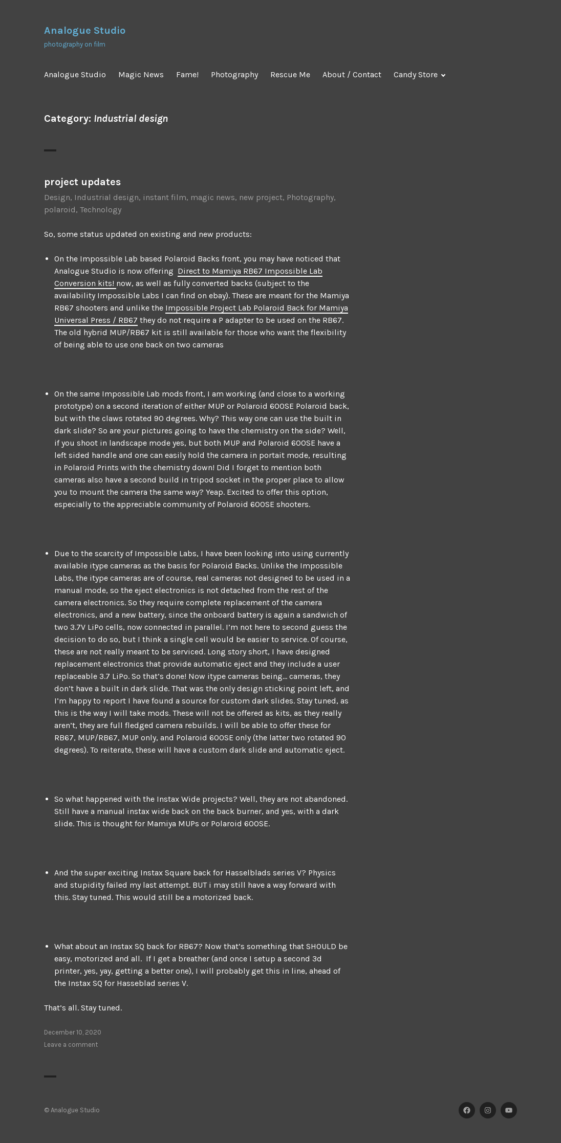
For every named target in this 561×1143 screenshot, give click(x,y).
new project (261, 197)
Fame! (187, 74)
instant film (164, 197)
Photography (234, 74)
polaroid (60, 209)
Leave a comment (71, 1044)
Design (57, 197)
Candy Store (416, 74)
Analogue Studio (84, 30)
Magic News (141, 74)
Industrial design (106, 197)
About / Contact (351, 74)
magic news (212, 197)
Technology (100, 209)
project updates (82, 182)
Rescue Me (290, 74)
